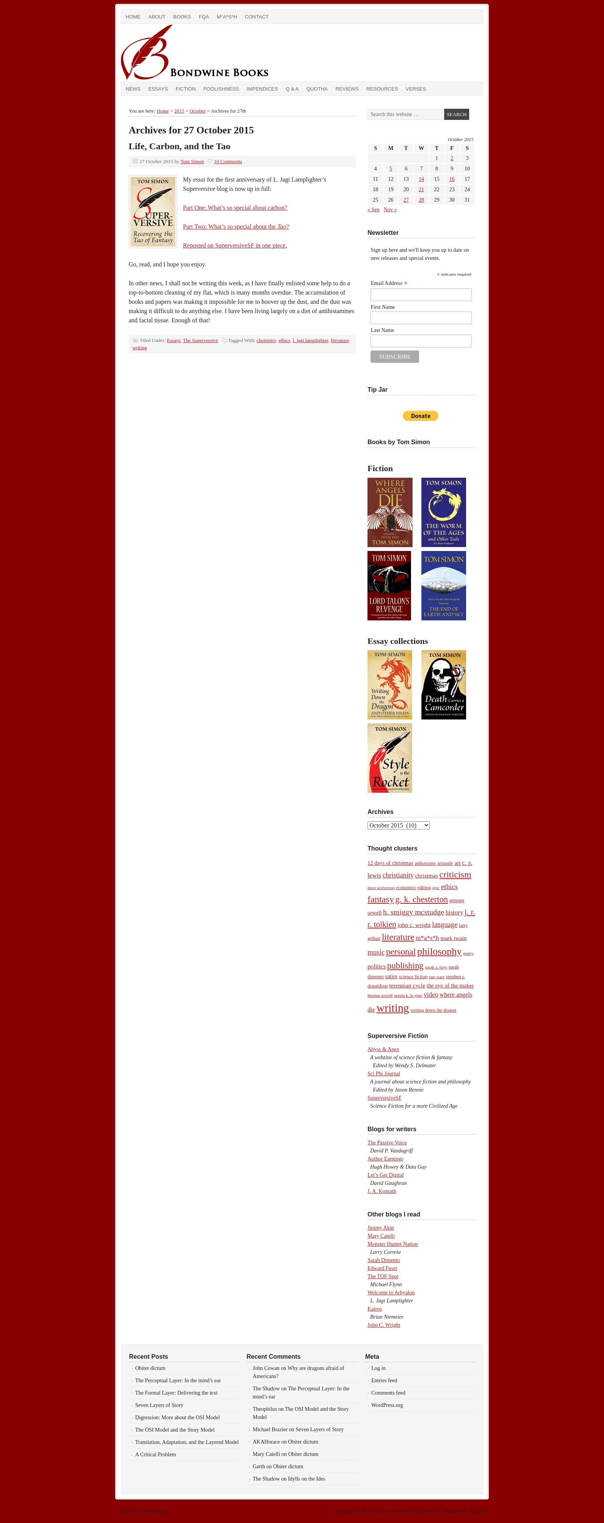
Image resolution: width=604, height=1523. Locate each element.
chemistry (266, 340)
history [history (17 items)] (454, 912)
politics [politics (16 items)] (376, 966)
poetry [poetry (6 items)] (468, 953)
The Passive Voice (387, 1143)
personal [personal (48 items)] (401, 952)
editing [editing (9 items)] (424, 887)
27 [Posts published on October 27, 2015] (406, 200)
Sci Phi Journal (383, 1074)
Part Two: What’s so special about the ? (236, 226)
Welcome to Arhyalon (391, 1293)
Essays (158, 89)
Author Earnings (385, 1159)
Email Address (389, 283)
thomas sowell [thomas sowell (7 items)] (380, 995)
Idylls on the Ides (306, 1479)
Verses (416, 89)
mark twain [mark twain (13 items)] (453, 938)
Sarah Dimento (383, 1260)
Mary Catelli (381, 1236)
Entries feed (384, 1380)
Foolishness (221, 89)
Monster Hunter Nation (392, 1244)
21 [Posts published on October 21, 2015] (421, 189)
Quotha (317, 89)
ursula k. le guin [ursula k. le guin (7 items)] (408, 995)
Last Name (382, 330)
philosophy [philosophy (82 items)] (439, 951)
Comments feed (388, 1393)
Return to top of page (142, 1511)
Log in (378, 1368)
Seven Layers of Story (159, 1405)
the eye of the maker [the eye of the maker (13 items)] (450, 985)
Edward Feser (382, 1268)
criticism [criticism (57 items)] (455, 874)
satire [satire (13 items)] (391, 976)
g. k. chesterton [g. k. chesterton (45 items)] (421, 899)
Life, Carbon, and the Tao (179, 146)
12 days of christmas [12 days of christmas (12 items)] (390, 863)
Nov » (390, 209)
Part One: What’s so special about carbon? (235, 207)
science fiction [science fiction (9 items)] (413, 976)
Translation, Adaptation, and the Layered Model (187, 1442)
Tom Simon (192, 161)
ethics (284, 340)
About (157, 17)
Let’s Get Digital (385, 1175)
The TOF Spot (382, 1276)
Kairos (374, 1309)
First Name (383, 307)
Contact (257, 17)
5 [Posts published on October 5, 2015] (390, 169)
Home (133, 17)
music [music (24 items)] (375, 952)
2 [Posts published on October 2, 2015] (452, 158)
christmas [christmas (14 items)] (426, 875)
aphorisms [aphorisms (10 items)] (425, 863)
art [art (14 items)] (458, 862)
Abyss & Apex (383, 1049)
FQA (204, 17)
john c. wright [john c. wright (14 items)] (414, 925)
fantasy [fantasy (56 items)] (380, 899)
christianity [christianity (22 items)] (398, 875)
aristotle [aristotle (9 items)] (445, 863)
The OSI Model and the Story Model (175, 1430)
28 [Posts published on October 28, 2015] (421, 200)
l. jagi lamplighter (310, 340)
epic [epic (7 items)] (436, 887)
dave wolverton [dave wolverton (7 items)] (380, 887)
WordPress (454, 1511)
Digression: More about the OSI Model (177, 1417)
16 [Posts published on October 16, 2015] (452, 179)
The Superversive (200, 340)
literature (340, 340)
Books (182, 17)
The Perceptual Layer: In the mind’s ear (178, 1380)
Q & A (292, 89)
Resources (382, 89)
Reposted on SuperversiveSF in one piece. (235, 245)
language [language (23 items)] (445, 924)
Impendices (262, 89)
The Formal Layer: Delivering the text (176, 1393)
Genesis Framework (418, 1511)
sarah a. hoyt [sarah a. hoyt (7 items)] (436, 967)
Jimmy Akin (380, 1228)
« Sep (373, 209)
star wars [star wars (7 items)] (437, 976)
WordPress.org (387, 1405)
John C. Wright (383, 1325)
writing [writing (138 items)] (392, 1008)
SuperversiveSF (384, 1098)
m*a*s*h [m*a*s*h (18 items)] (427, 938)
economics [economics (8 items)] (406, 887)
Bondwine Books (207, 53)
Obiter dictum (150, 1368)
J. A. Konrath (381, 1191)
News (133, 89)
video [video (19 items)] (431, 994)
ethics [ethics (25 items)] (449, 887)
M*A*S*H (227, 17)
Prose (382, 1511)
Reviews (347, 89)
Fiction (186, 89)
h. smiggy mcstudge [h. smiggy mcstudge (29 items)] (413, 912)
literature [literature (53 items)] (398, 937)
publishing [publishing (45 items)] (405, 965)
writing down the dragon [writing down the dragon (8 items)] (433, 1010)
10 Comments (228, 161)
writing (140, 347)
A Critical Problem (155, 1454)
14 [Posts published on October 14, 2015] (421, 179)
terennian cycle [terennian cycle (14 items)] (407, 985)
